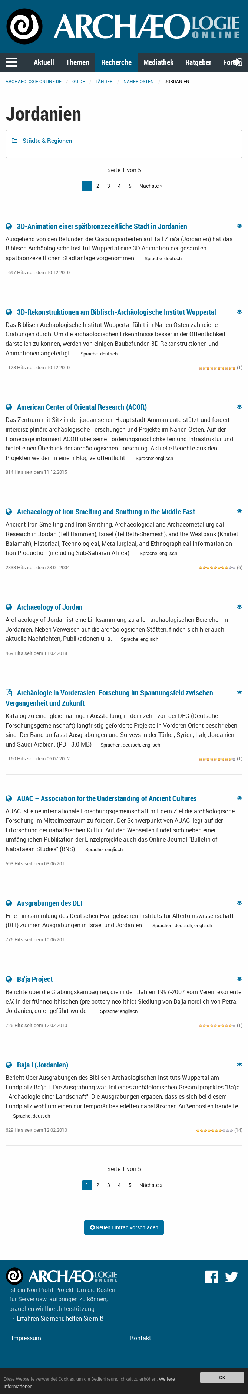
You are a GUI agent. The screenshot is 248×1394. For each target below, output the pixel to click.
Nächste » (150, 185)
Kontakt (140, 1338)
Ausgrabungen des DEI (45, 903)
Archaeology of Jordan (45, 607)
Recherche (116, 62)
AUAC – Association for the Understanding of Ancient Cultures (102, 798)
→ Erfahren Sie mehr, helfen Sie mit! (56, 1318)
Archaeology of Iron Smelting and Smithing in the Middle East (101, 511)
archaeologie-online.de (34, 81)
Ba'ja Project (30, 979)
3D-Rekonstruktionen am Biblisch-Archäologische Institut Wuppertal (112, 312)
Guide (78, 81)
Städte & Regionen (42, 141)
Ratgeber (198, 62)
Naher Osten (138, 81)
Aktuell (44, 62)
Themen (77, 62)
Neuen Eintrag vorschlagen (124, 1227)
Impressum (26, 1338)
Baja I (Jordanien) (38, 1065)
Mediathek (158, 62)
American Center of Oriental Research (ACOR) (77, 407)
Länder (104, 81)
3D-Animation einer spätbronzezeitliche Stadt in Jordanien (97, 226)
